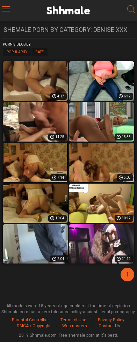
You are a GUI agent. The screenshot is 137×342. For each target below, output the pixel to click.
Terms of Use (73, 319)
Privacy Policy (111, 319)
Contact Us (109, 325)
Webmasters (74, 325)
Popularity (17, 52)
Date (39, 52)
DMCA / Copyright (34, 325)
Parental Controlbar (30, 319)
